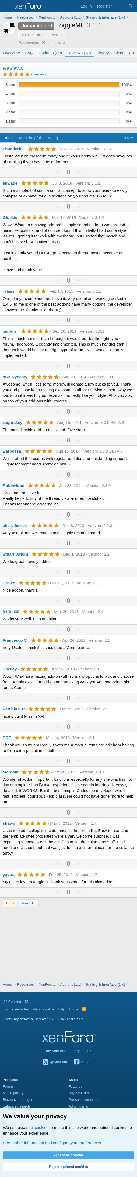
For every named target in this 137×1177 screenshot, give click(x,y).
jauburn (10, 331)
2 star (10, 112)
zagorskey (12, 422)
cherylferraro (15, 525)
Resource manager (18, 1100)
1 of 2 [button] (10, 903)
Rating (52, 137)
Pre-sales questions (84, 1100)
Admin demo (78, 1106)
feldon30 (11, 611)
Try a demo (83, 1051)
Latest (8, 137)
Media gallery (13, 1093)
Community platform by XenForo (44, 1019)
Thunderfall (14, 148)
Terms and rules (16, 1009)
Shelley (10, 669)
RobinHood (13, 485)
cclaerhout (31, 43)
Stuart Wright (15, 554)
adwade (10, 183)
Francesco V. (15, 640)
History (102, 52)
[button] (26, 1001)
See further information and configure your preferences (52, 1143)
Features (75, 1086)
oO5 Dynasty (15, 377)
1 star (10, 121)
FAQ (29, 52)
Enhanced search (16, 1106)
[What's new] (120, 6)
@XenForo (55, 1062)
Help (61, 1009)
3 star (10, 103)
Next (28, 903)
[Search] (130, 6)
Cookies (12, 1002)
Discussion (124, 52)
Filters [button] (125, 138)
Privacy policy (43, 1009)
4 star (10, 93)
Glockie (10, 217)
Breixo (9, 583)
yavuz (8, 874)
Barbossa (12, 451)
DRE (7, 737)
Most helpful (30, 137)
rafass (9, 291)
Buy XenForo (55, 1051)
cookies (41, 1127)
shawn (9, 823)
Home (73, 1009)
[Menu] (7, 6)
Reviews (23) (79, 52)
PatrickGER (14, 709)
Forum (8, 1086)
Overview (11, 52)
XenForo (84, 1062)
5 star (10, 84)
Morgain (10, 772)
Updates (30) (50, 52)
